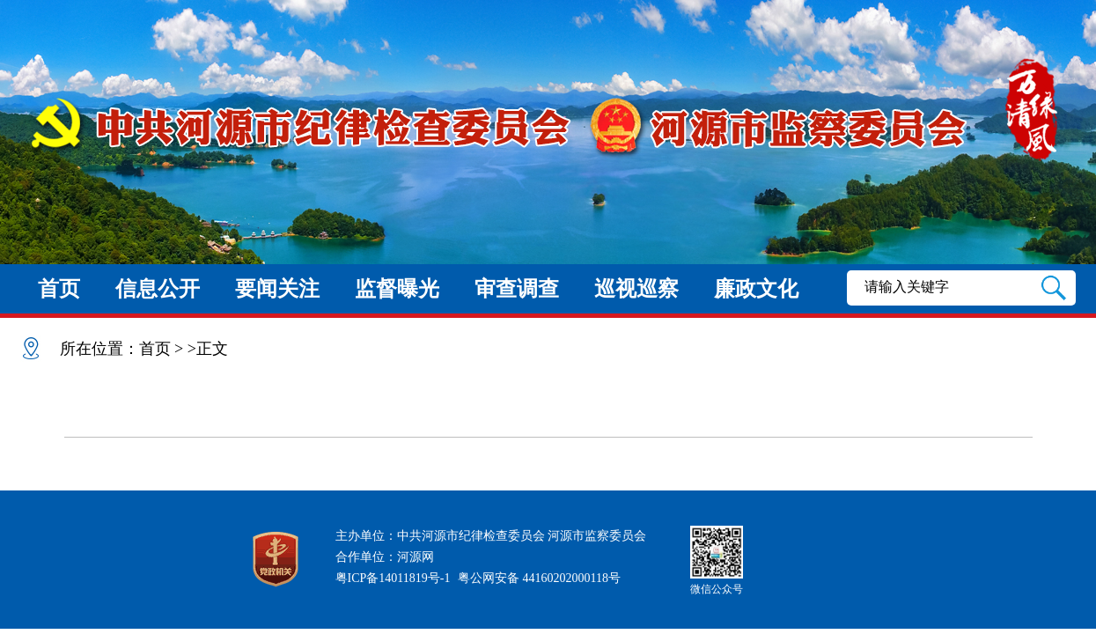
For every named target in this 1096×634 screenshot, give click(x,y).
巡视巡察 (636, 288)
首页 (59, 288)
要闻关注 (277, 288)
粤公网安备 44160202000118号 (539, 578)
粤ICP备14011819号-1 (393, 578)
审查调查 (516, 288)
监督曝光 (397, 288)
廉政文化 (756, 288)
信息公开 (157, 288)
